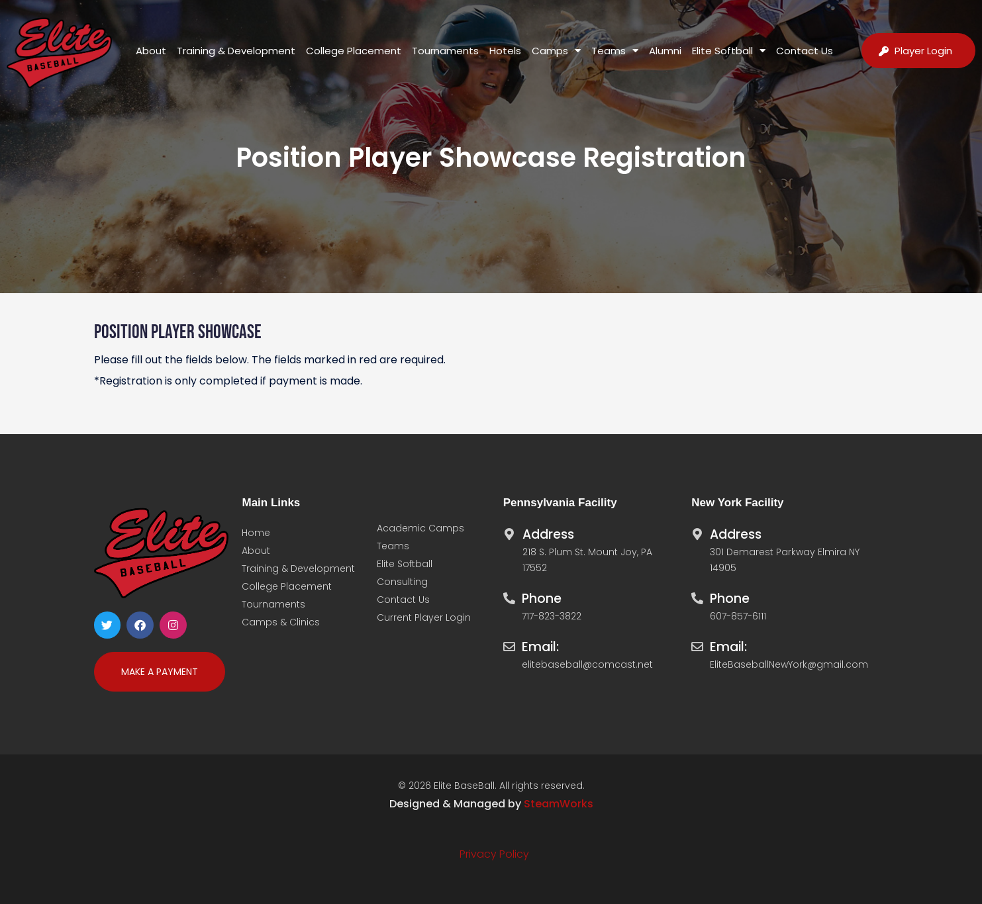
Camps (556, 50)
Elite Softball (728, 50)
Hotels (505, 51)
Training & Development (236, 51)
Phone (542, 599)
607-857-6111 (738, 616)
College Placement (353, 51)
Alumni (665, 51)
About (151, 51)
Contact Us (804, 51)
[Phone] (509, 595)
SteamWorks (558, 803)
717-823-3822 (551, 616)
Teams (614, 50)
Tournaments (445, 51)
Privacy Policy (494, 854)
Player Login (923, 51)
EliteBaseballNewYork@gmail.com (789, 664)
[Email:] (509, 643)
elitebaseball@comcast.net (587, 664)
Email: (540, 647)
